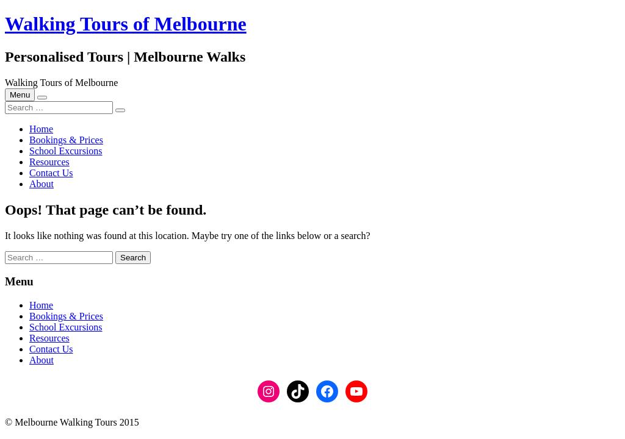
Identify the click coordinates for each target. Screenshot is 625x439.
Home (41, 129)
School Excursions (66, 151)
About (41, 184)
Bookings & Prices (66, 140)
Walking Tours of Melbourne (126, 24)
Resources (49, 162)
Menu (20, 94)
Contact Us (51, 173)
